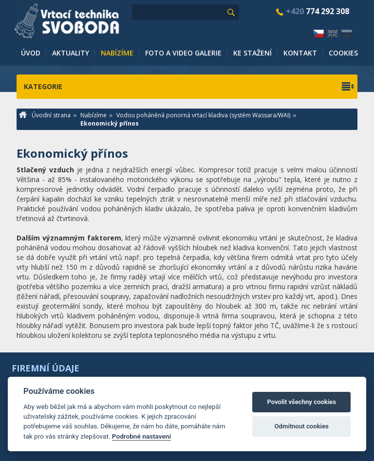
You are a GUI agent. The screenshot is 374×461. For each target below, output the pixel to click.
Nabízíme (117, 52)
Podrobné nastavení (141, 436)
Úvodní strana (45, 115)
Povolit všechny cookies (301, 402)
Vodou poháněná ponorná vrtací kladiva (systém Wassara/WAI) (203, 115)
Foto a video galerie (183, 52)
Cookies (343, 52)
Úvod (30, 52)
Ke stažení (252, 52)
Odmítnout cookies (302, 426)
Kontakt (300, 52)
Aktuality (70, 52)
